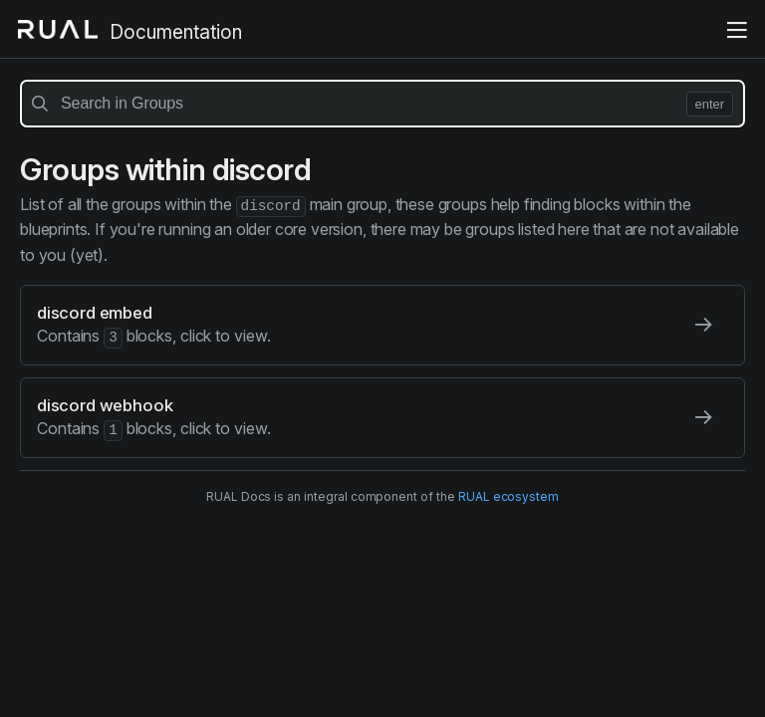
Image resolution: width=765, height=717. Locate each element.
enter (709, 104)
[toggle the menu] (737, 31)
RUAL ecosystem (508, 494)
